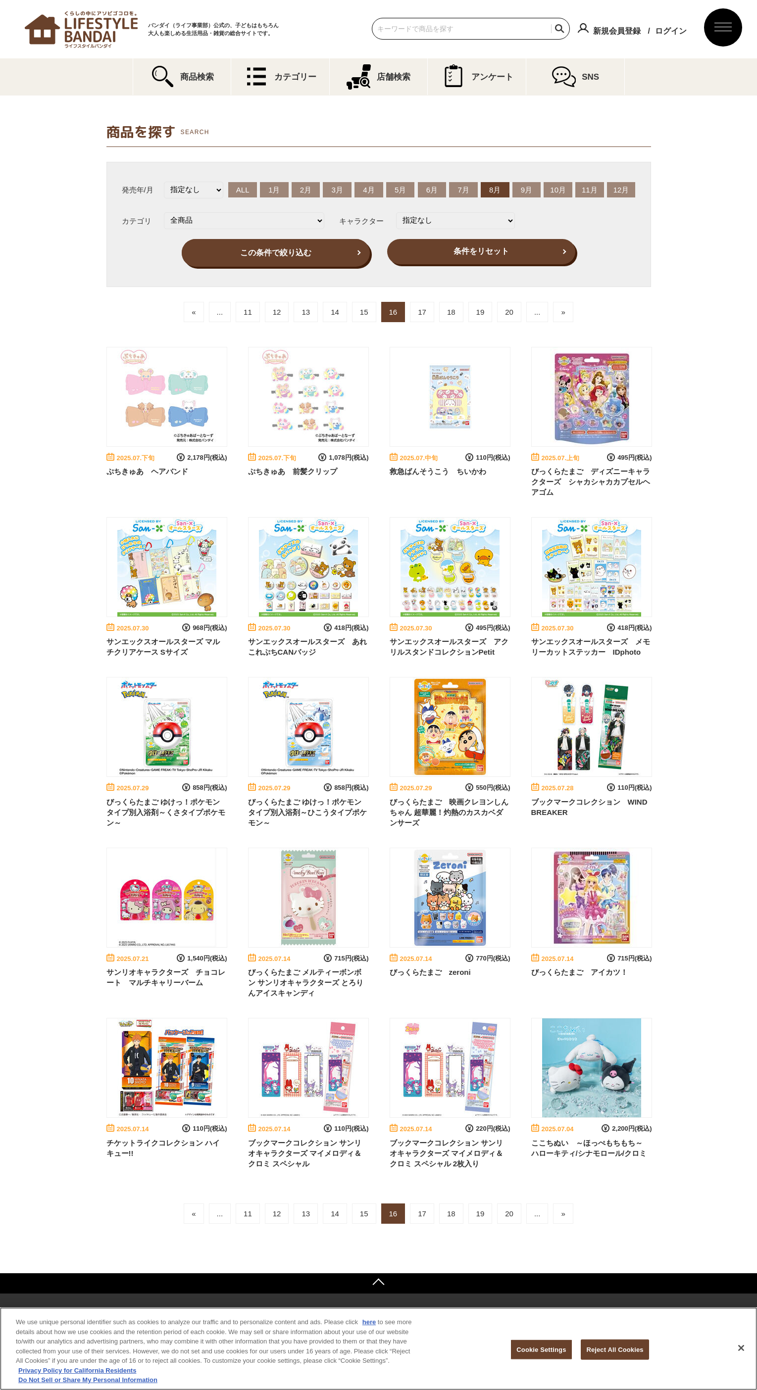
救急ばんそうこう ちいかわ (438, 471)
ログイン (671, 31)
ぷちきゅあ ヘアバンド (147, 471)
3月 (337, 190)
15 (364, 312)
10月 (558, 190)
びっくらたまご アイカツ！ (579, 972)
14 (335, 312)
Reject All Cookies (614, 1349)
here (369, 1322)
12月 (621, 190)
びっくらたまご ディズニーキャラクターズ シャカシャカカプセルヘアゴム (590, 481)
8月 (495, 190)
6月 (432, 190)
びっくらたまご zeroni (430, 972)
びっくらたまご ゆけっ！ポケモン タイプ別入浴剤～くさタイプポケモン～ (165, 812)
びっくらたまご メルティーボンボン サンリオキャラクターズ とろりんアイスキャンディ (305, 982)
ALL (243, 190)
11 (248, 312)
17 (422, 312)
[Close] (741, 1348)
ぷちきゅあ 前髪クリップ (292, 471)
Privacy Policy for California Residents (77, 1370)
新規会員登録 (617, 31)
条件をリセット (481, 251)
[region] (378, 1348)
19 (480, 312)
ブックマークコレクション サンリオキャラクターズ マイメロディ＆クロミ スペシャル (304, 1153)
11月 (590, 190)
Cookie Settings (541, 1349)
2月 (305, 190)
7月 (463, 190)
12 (277, 312)
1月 (274, 190)
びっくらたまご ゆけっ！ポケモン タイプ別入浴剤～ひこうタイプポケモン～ (307, 812)
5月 (400, 190)
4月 (368, 190)
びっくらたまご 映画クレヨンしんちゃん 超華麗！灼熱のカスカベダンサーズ (449, 812)
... (220, 312)
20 (509, 312)
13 (306, 312)
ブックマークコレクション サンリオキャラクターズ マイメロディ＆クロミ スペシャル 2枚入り (446, 1153)
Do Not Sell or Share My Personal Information (87, 1380)
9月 (526, 190)
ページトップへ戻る (378, 1283)
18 (451, 312)
